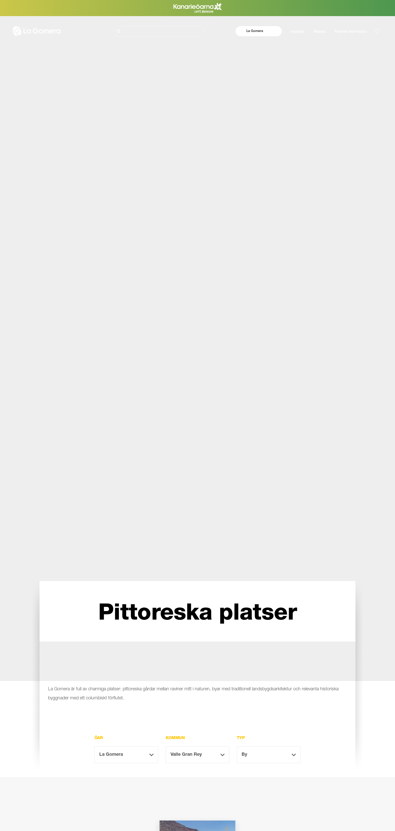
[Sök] (159, 31)
